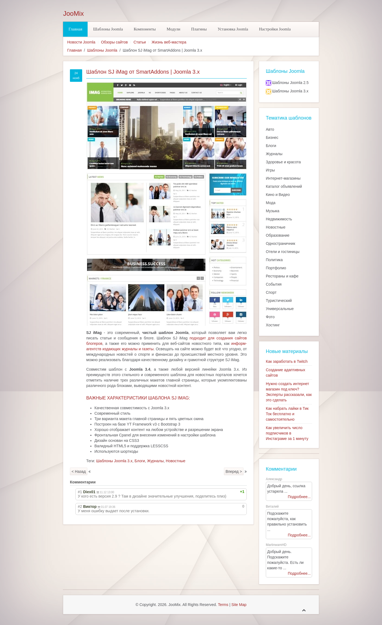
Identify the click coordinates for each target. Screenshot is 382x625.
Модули (173, 29)
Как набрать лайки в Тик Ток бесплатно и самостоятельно (287, 413)
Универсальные (280, 309)
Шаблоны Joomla (108, 29)
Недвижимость (279, 219)
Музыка (272, 211)
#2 (80, 506)
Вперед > (234, 471)
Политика (274, 260)
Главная (75, 29)
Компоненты (145, 29)
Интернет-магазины (283, 178)
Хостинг (273, 325)
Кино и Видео (278, 194)
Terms (223, 604)
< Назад (79, 471)
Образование (277, 235)
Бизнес (272, 137)
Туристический (279, 300)
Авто (270, 129)
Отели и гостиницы (283, 251)
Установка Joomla (233, 29)
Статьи (140, 42)
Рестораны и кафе (282, 276)
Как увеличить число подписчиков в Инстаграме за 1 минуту (287, 433)
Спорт (271, 292)
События (274, 284)
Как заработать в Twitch (287, 361)
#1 (80, 492)
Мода (270, 203)
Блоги (140, 461)
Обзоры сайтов (114, 42)
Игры (270, 170)
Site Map (238, 604)
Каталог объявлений (284, 186)
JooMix (73, 13)
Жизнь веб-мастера (169, 42)
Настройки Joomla (275, 29)
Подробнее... (299, 497)
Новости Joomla (81, 42)
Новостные (175, 461)
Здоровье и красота (283, 162)
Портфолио (276, 268)
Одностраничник (280, 243)
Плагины (199, 29)
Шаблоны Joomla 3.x (114, 461)
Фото (270, 317)
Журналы (155, 461)
